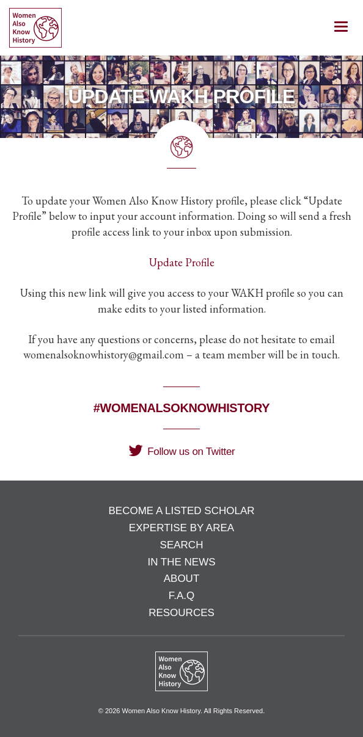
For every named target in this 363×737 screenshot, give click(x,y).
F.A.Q (182, 595)
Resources (181, 613)
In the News (181, 562)
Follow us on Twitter (181, 451)
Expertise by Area (181, 528)
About (182, 578)
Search (182, 545)
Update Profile (182, 262)
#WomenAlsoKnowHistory (182, 408)
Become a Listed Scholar (181, 511)
